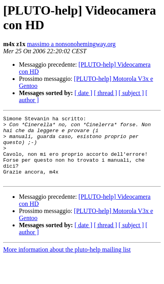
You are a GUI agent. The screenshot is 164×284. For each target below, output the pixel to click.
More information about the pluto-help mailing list (67, 262)
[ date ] (83, 93)
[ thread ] (105, 93)
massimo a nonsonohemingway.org (71, 44)
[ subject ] (131, 93)
